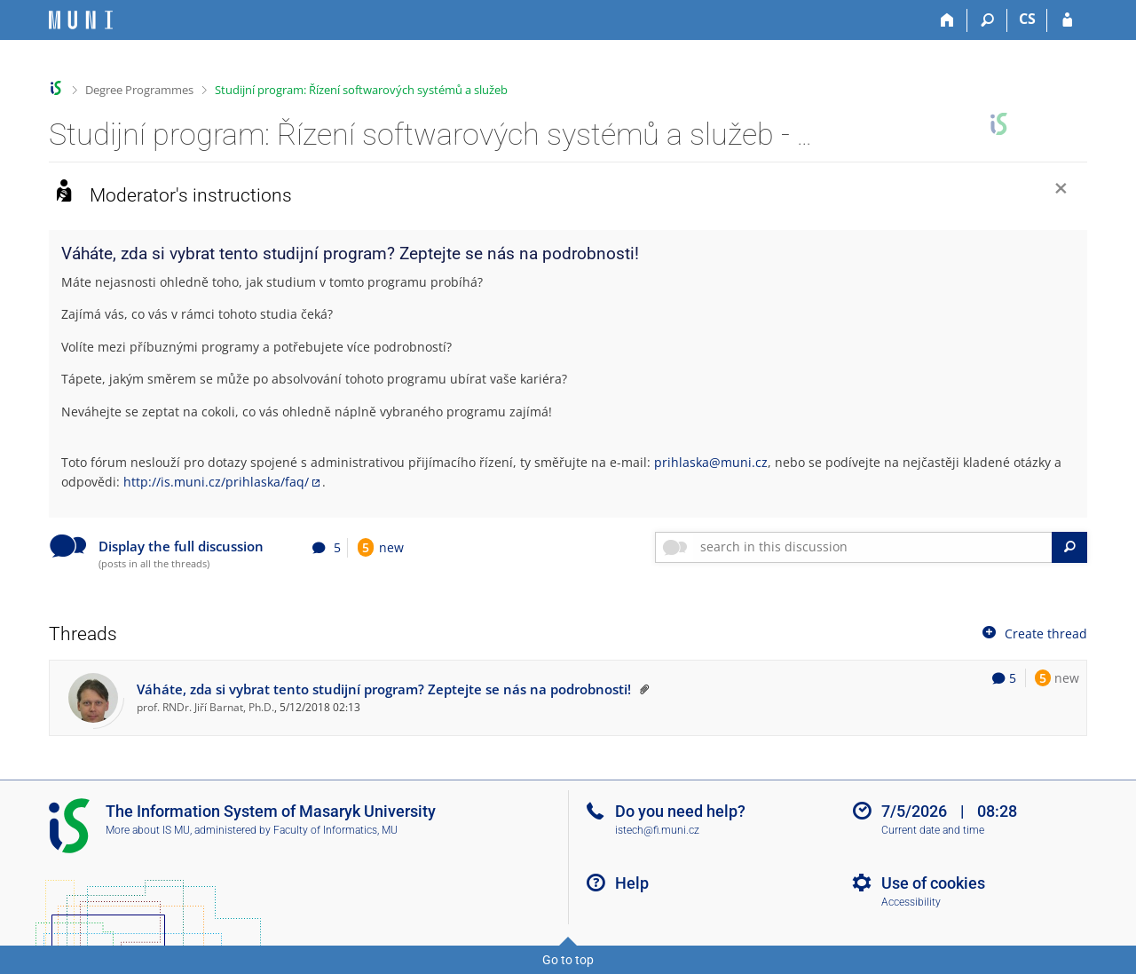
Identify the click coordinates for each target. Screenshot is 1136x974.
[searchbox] (873, 547)
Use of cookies (933, 883)
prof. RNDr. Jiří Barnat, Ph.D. (205, 707)
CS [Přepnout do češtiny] (1027, 18)
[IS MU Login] (1067, 20)
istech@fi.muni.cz (657, 830)
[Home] (947, 20)
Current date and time (932, 830)
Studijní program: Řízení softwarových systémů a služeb (361, 90)
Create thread (1033, 633)
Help (632, 883)
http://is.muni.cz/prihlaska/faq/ (216, 481)
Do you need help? (680, 811)
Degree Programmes (139, 90)
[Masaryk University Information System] (81, 20)
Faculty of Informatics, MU (335, 830)
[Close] (1061, 190)
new (381, 547)
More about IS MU (148, 830)
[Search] (987, 20)
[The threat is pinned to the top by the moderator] (641, 689)
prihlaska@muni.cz (711, 462)
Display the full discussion (181, 546)
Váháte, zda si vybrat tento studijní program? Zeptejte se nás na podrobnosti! (384, 689)
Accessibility (911, 902)
